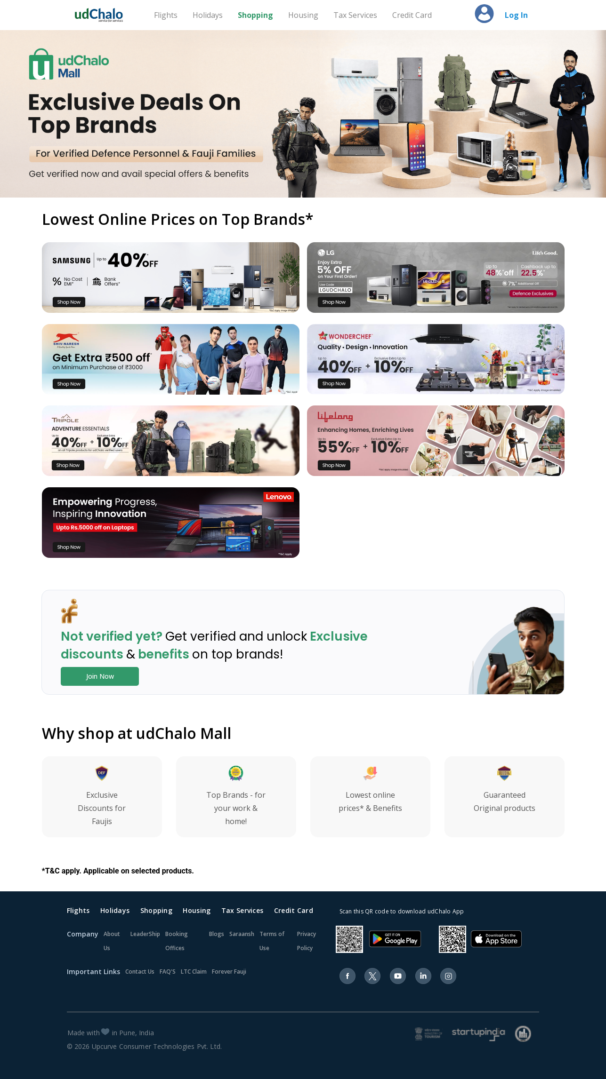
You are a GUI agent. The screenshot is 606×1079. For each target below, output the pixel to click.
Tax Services (355, 15)
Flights (78, 910)
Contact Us (139, 972)
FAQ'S (168, 972)
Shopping (255, 15)
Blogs (216, 934)
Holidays (208, 15)
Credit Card (412, 15)
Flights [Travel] (166, 15)
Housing (303, 15)
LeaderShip (145, 934)
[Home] (103, 15)
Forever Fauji (229, 972)
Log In (516, 15)
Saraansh (241, 934)
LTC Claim (194, 972)
